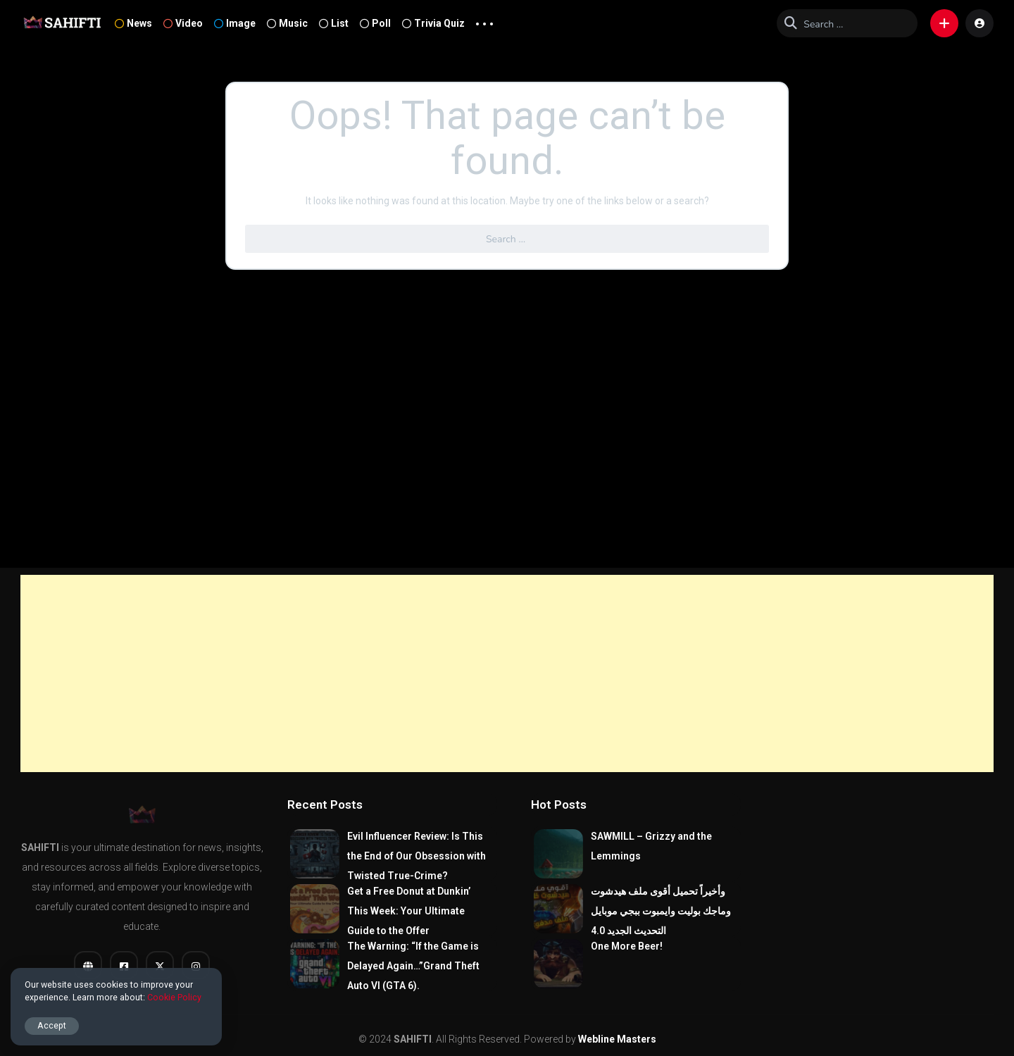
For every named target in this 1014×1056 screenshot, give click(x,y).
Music (287, 23)
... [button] (484, 20)
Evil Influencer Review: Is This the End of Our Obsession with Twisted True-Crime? (416, 856)
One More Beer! (627, 946)
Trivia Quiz (433, 23)
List (334, 23)
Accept (51, 1025)
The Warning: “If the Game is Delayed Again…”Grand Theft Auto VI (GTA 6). (413, 965)
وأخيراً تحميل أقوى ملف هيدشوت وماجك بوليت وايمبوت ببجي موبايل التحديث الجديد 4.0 (661, 911)
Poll (375, 23)
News (133, 23)
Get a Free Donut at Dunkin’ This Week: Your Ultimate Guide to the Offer (408, 911)
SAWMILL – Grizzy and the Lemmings (651, 846)
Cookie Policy (174, 997)
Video (183, 23)
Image (235, 23)
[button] (944, 23)
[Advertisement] (507, 673)
